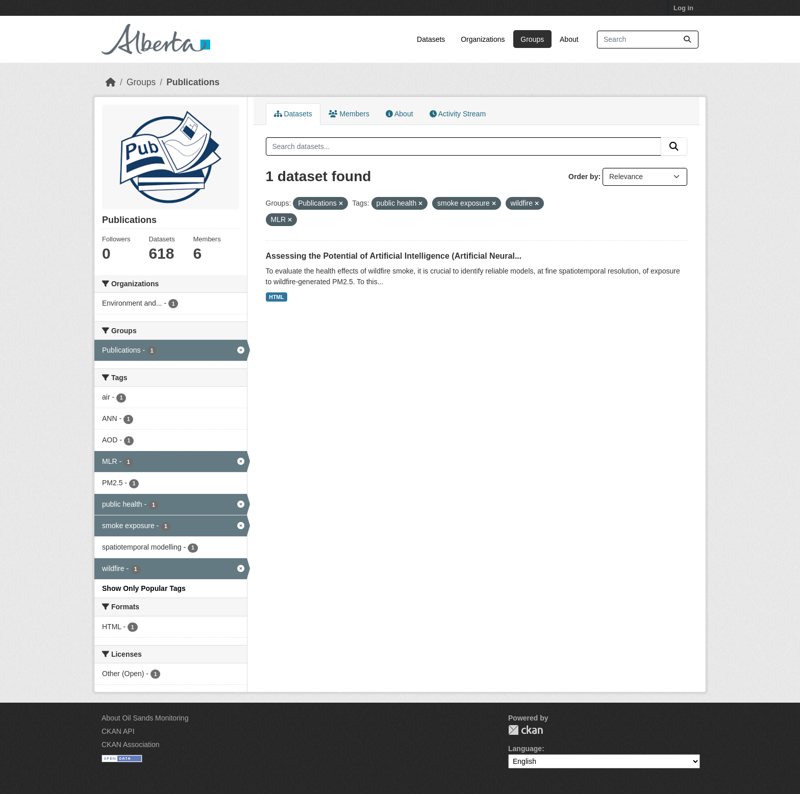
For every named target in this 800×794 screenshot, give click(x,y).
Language (525, 749)
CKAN (525, 730)
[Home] (111, 82)
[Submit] (687, 39)
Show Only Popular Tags (144, 588)
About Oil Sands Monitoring (145, 718)
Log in (683, 8)
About (569, 39)
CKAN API (118, 731)
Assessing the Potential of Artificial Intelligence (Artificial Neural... (394, 256)
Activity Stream (458, 114)
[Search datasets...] (647, 39)
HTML (276, 297)
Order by (583, 176)
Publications (192, 82)
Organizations (483, 39)
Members (349, 114)
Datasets (431, 39)
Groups (532, 39)
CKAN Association (131, 744)
